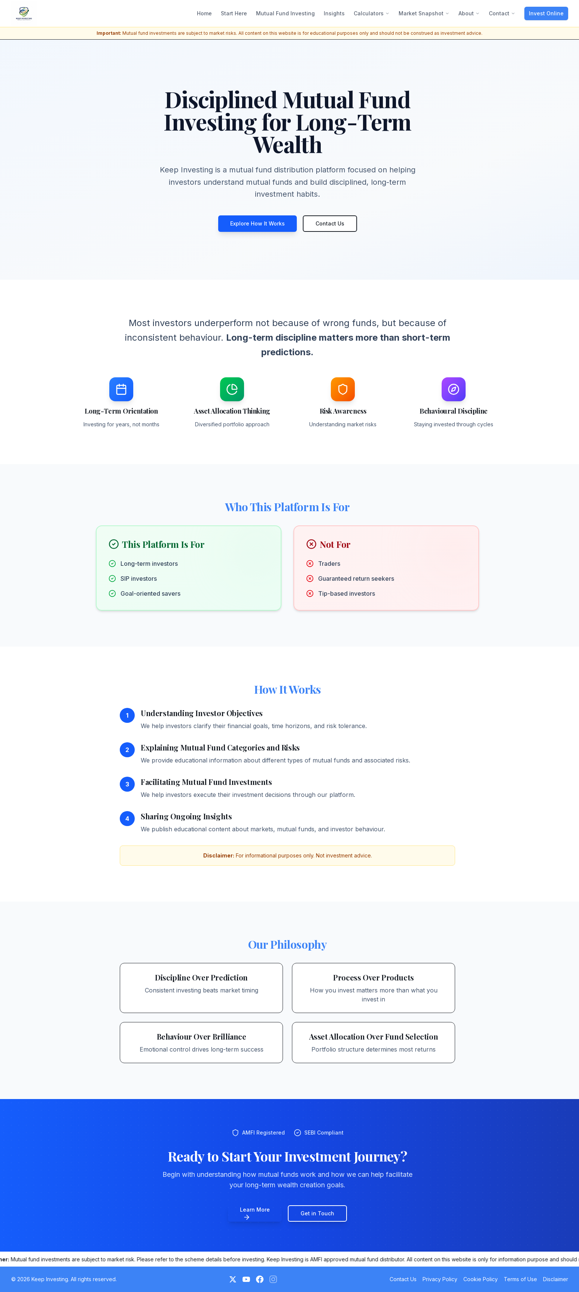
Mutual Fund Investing (285, 13)
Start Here (234, 13)
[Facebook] (259, 1279)
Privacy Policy (440, 1279)
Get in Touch (317, 1213)
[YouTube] (246, 1279)
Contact (502, 13)
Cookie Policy (480, 1279)
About (469, 13)
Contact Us (330, 223)
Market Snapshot (424, 13)
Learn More (255, 1213)
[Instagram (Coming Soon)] (273, 1279)
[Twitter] (233, 1279)
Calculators (372, 13)
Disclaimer (555, 1279)
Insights (334, 13)
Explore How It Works (257, 223)
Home (204, 13)
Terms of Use (520, 1279)
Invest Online (546, 13)
